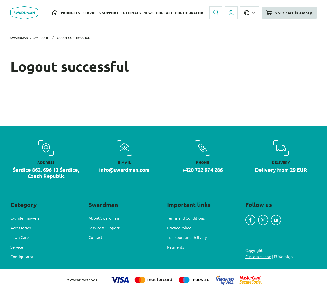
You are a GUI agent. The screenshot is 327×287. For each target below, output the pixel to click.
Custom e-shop (258, 256)
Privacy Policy (179, 227)
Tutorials (131, 12)
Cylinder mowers (25, 218)
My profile (41, 38)
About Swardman (104, 218)
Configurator (189, 12)
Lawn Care (19, 237)
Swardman (19, 38)
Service (16, 247)
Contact (164, 12)
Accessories (20, 227)
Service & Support (101, 12)
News (148, 12)
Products (70, 12)
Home (55, 13)
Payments (175, 247)
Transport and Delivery (187, 237)
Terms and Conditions (186, 218)
